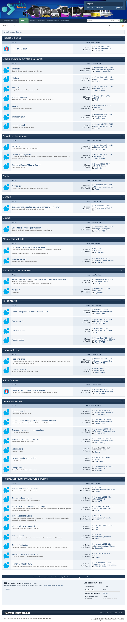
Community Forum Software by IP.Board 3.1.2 (109, 618)
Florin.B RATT (100, 51)
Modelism (16, 290)
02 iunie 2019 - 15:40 (101, 329)
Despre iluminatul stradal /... (104, 126)
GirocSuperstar (100, 567)
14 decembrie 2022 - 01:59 (103, 124)
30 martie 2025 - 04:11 (102, 457)
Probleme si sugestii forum (103, 361)
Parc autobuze (18, 340)
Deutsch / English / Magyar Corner (26, 165)
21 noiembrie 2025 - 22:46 (103, 544)
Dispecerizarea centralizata (104, 260)
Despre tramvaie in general (104, 70)
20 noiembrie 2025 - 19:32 (103, 68)
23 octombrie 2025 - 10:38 (103, 467)
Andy (96, 100)
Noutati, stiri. (17, 186)
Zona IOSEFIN (99, 499)
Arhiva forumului (11, 380)
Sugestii (7, 218)
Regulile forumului (12, 38)
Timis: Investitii (18, 536)
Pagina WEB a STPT (10, 20)
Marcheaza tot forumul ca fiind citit (41, 618)
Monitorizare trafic (19, 259)
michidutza (98, 471)
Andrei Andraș (100, 443)
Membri (32, 20)
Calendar (41, 20)
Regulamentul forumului (102, 49)
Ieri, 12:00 (97, 248)
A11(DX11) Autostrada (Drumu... (105, 565)
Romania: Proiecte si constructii (25, 554)
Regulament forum (19, 49)
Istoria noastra (10, 301)
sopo (8, 589)
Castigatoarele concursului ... (104, 412)
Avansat (124, 20)
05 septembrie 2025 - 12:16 (103, 429)
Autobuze (16, 88)
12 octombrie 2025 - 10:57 (103, 227)
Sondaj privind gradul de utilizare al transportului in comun (36, 207)
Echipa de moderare (52, 577)
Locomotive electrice (101, 321)
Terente (97, 492)
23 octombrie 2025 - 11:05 (103, 359)
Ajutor (119, 8)
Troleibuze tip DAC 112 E (103, 330)
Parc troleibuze (18, 331)
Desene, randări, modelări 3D (24, 458)
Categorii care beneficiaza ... (104, 391)
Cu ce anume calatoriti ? (103, 208)
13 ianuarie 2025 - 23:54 (102, 206)
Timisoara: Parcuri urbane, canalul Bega (28, 506)
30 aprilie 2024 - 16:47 (102, 289)
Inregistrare (99, 7)
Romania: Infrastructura (22, 564)
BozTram (98, 283)
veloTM (97, 107)
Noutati (6, 176)
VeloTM (15, 106)
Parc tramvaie (18, 321)
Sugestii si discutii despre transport (26, 228)
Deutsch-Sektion (100, 166)
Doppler (98, 128)
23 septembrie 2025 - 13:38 (104, 279)
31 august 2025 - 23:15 (102, 105)
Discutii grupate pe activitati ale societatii (23, 59)
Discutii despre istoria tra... (103, 312)
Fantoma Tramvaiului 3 (103, 72)
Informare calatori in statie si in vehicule (28, 247)
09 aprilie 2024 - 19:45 (102, 96)
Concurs (19, 32)
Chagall (97, 557)
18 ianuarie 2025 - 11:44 (102, 420)
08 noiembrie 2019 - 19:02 (103, 319)
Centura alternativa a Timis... (104, 546)
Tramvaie (16, 69)
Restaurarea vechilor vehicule (17, 270)
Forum (23, 20)
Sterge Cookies (24, 618)
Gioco (97, 520)
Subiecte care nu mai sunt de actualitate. (29, 390)
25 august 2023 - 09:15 (102, 164)
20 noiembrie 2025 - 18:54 (103, 86)
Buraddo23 (99, 548)
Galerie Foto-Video (12, 401)
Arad (95, 555)
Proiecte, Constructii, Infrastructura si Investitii (25, 479)
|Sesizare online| (63, 20)
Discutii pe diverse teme (15, 136)
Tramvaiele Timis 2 (101, 281)
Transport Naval (18, 117)
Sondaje (7, 197)
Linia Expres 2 (99, 89)
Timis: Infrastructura (20, 545)
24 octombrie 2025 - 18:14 (103, 553)
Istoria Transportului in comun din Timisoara (30, 312)
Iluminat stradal (18, 125)
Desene (97, 459)
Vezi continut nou (115, 26)
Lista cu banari (99, 370)
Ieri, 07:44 (97, 535)
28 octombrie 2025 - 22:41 (103, 115)
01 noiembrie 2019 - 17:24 (103, 389)
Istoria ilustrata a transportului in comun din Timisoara (34, 421)
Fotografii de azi (18, 468)
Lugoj (96, 527)
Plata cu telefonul (100, 147)
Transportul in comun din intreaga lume (28, 430)
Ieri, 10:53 (97, 516)
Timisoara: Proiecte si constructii (25, 489)
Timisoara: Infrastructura (22, 516)
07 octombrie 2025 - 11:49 (103, 525)
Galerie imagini (18, 411)
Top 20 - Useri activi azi (68, 577)
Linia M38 (97, 98)
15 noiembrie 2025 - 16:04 (103, 185)
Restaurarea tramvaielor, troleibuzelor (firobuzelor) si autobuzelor (39, 279)
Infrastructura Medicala (102, 518)
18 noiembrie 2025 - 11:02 (103, 563)
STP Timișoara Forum (10, 26)
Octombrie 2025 (100, 469)
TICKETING (17, 146)
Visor (96, 333)
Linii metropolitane (19, 97)
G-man (97, 81)
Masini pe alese (100, 156)
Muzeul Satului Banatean (103, 508)
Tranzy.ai (97, 250)
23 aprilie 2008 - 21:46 (102, 47)
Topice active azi (38, 577)
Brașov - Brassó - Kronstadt (104, 440)
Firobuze (15, 78)
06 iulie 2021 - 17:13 (101, 368)
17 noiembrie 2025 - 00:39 (103, 497)
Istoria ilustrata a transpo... (103, 422)
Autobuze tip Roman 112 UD (104, 340)
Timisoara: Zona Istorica (22, 498)
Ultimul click (47, 585)
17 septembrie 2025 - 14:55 (103, 506)
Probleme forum (11, 350)
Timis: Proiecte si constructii (23, 526)
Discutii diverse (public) (21, 155)
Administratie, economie (102, 537)
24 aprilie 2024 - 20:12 (102, 258)
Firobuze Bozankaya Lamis (104, 79)
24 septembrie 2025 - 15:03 (103, 438)
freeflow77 (98, 501)
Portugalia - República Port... (104, 431)
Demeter (105, 593)
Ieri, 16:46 (97, 488)
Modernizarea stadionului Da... (105, 490)
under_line (99, 168)
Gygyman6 (99, 293)
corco (97, 510)
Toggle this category (122, 38)
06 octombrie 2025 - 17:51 (103, 155)
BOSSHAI (98, 109)
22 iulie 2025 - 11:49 (101, 310)
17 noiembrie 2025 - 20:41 (103, 77)
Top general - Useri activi (86, 577)
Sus (4, 618)
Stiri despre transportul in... (104, 187)
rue (96, 210)
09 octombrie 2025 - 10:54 (103, 145)
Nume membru (59, 585)
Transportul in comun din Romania (26, 439)
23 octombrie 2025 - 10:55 (103, 410)
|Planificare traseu (52, 20)
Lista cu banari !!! (19, 369)
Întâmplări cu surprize (102, 229)
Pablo (97, 189)
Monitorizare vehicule (13, 239)
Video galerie (17, 449)
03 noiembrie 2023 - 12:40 (103, 338)
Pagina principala (12, 618)
